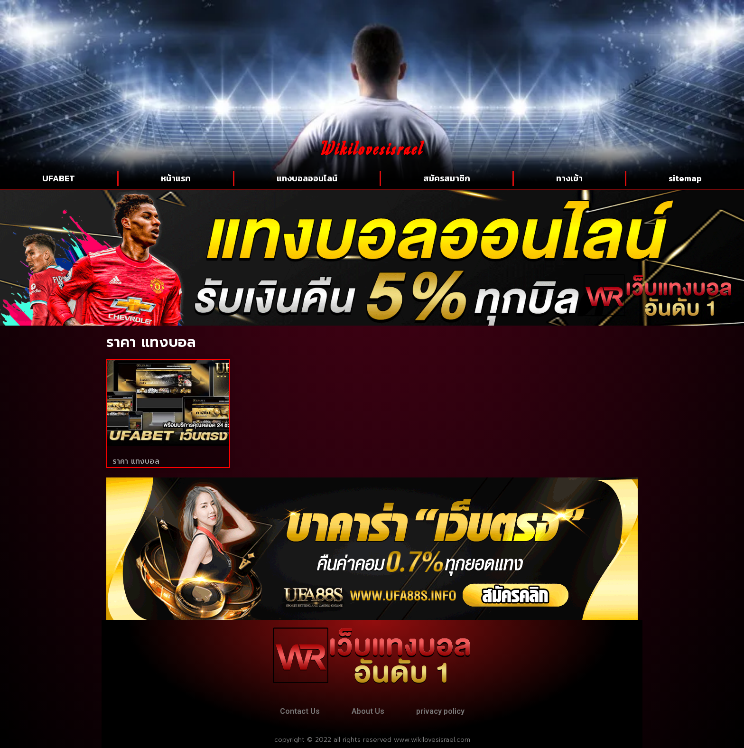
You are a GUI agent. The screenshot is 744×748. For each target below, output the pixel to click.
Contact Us (300, 711)
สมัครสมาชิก (446, 178)
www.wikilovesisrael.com (432, 740)
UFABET (58, 178)
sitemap (685, 178)
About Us (368, 711)
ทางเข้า (569, 178)
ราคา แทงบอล (135, 461)
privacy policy (440, 711)
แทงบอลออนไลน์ (307, 178)
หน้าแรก (176, 178)
